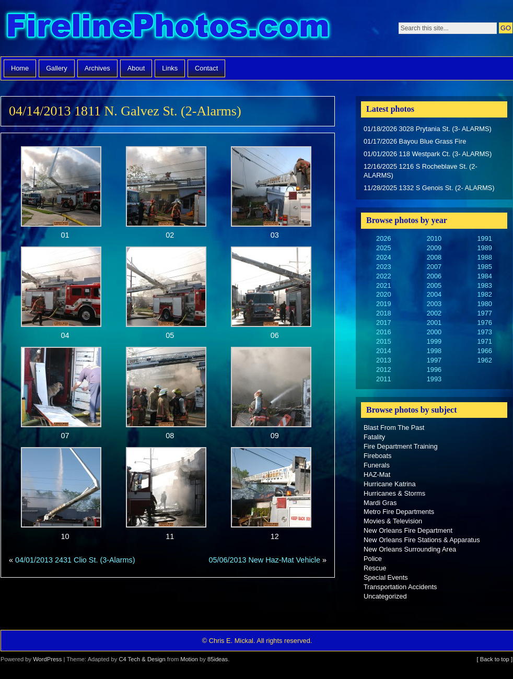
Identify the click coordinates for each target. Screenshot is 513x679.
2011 (383, 379)
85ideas (217, 659)
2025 (383, 248)
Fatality (374, 437)
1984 (484, 276)
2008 (434, 257)
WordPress (47, 659)
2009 (434, 248)
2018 (383, 313)
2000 (434, 332)
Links (170, 68)
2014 (383, 351)
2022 (383, 276)
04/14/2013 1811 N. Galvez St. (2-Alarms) (125, 111)
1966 (484, 351)
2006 (434, 276)
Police (373, 559)
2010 (434, 238)
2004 (434, 294)
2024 (383, 257)
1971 (484, 341)
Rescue (375, 568)
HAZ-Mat (377, 474)
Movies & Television (393, 521)
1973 (484, 332)
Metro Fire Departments (399, 512)
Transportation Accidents (400, 587)
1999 (434, 341)
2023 (383, 267)
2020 (383, 294)
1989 (484, 248)
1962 (484, 360)
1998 (434, 351)
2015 (383, 341)
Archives (97, 68)
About (136, 68)
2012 (383, 369)
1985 (484, 267)
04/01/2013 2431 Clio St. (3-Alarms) (75, 560)
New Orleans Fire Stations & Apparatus (422, 540)
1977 (484, 313)
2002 (434, 313)
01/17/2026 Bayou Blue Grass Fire (415, 141)
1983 (484, 285)
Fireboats (377, 456)
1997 (434, 360)
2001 (434, 322)
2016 (383, 332)
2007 (434, 267)
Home (20, 68)
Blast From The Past (394, 427)
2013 (383, 360)
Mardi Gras (380, 503)
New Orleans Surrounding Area (410, 549)
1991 (484, 238)
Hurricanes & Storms (394, 493)
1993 (434, 379)
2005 (434, 285)
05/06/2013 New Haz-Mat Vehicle (264, 560)
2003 (434, 304)
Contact (206, 68)
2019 (383, 304)
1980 (484, 304)
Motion (189, 659)
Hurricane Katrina (390, 484)
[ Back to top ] (494, 659)
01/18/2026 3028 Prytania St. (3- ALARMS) (428, 129)
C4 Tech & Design (142, 659)
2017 (383, 322)
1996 (434, 369)
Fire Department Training (401, 446)
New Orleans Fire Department (408, 530)
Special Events (386, 577)
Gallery (56, 68)
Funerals (377, 465)
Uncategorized (385, 596)
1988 (484, 257)
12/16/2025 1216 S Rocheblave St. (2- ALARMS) (420, 171)
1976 (484, 322)
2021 (383, 285)
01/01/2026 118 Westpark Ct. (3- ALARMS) (428, 154)
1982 (484, 294)
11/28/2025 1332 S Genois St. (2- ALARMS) (429, 188)
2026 (383, 238)
